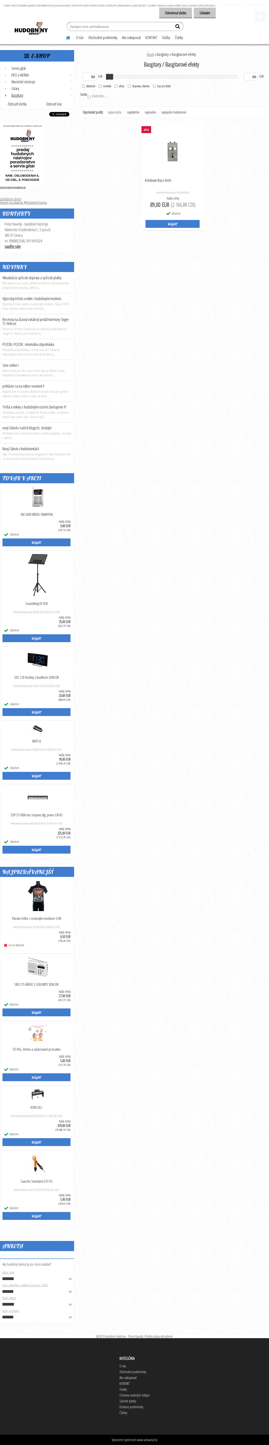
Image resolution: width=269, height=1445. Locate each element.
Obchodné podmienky (102, 37)
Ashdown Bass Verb (158, 180)
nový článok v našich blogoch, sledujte (27, 427)
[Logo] (31, 27)
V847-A (36, 741)
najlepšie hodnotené (173, 112)
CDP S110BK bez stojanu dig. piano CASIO (36, 815)
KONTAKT (151, 37)
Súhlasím (204, 13)
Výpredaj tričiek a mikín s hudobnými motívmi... (32, 298)
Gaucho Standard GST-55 (37, 1181)
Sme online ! (10, 365)
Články (179, 37)
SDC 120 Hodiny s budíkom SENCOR (36, 677)
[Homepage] (65, 37)
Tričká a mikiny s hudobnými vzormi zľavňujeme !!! (34, 407)
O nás (80, 37)
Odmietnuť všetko (175, 13)
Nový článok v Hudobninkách (20, 448)
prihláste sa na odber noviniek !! (23, 386)
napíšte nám (13, 246)
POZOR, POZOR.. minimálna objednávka (28, 344)
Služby (166, 37)
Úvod (150, 54)
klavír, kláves (9, 1298)
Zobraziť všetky (17, 104)
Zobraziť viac (54, 104)
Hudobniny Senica (10, 198)
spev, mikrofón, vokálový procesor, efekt (25, 1285)
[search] (178, 27)
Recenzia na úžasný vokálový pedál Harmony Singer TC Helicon (35, 321)
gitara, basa (8, 1272)
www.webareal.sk (147, 1439)
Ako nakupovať (131, 37)
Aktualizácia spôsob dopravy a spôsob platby (32, 277)
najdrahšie (133, 112)
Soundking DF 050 (36, 603)
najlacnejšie (115, 112)
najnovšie (150, 112)
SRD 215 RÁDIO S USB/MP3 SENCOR (36, 984)
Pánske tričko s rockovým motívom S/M (36, 918)
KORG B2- (37, 1107)
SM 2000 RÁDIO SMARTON (36, 514)
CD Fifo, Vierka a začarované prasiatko (37, 1049)
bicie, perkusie (10, 1310)
